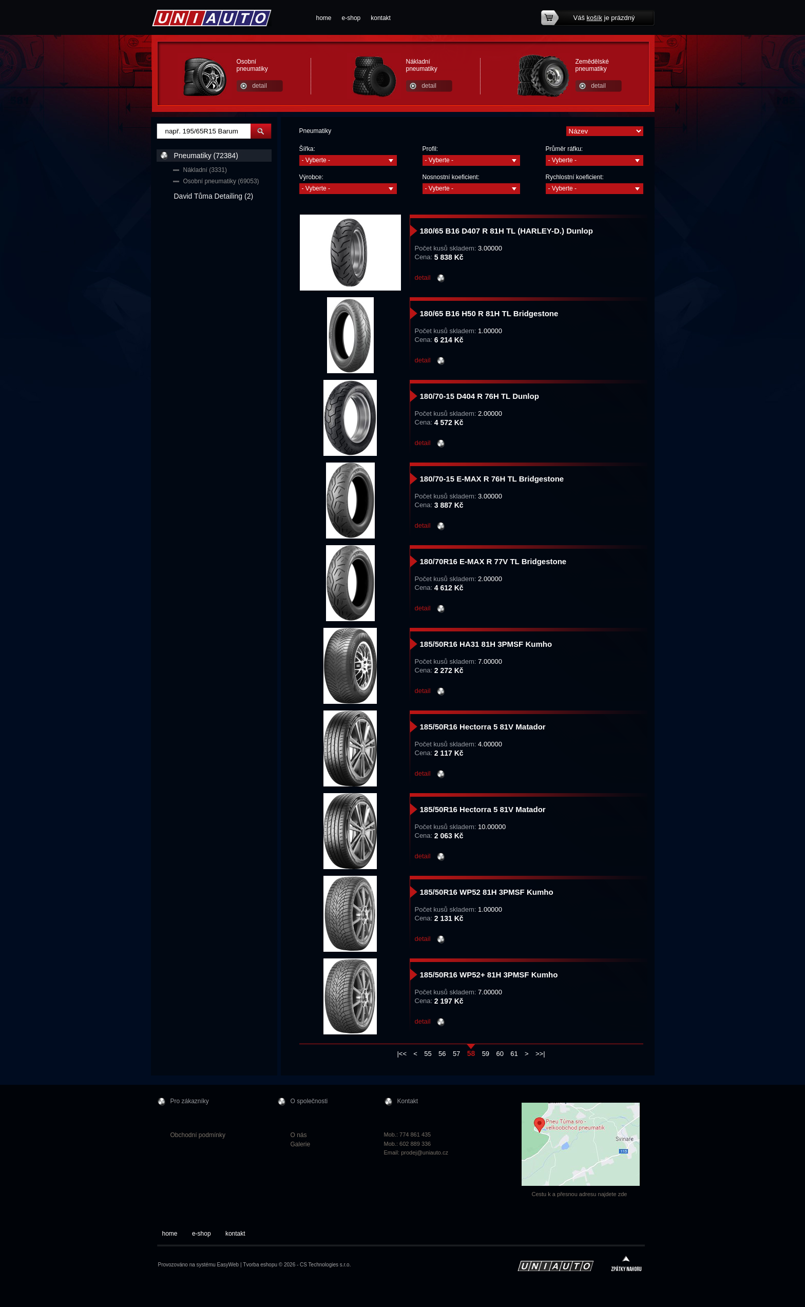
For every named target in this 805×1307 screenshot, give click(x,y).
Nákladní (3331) (205, 170)
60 (499, 1054)
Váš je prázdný (604, 18)
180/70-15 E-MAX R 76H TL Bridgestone (492, 478)
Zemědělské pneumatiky (592, 65)
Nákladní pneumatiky (421, 65)
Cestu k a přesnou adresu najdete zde (579, 1194)
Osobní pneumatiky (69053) (221, 181)
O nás (299, 1135)
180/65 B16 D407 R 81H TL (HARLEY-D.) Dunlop (506, 230)
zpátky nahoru (626, 1265)
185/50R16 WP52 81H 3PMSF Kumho (486, 892)
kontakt (381, 18)
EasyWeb (228, 1264)
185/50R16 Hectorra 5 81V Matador (483, 726)
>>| (540, 1054)
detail (259, 85)
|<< (402, 1054)
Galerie (301, 1144)
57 (456, 1054)
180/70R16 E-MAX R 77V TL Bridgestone (493, 561)
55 (427, 1054)
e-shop (351, 18)
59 (485, 1054)
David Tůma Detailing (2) (214, 196)
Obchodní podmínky (197, 1135)
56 (442, 1054)
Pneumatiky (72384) (206, 155)
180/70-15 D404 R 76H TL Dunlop (479, 396)
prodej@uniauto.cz (424, 1152)
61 (514, 1054)
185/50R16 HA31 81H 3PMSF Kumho (486, 644)
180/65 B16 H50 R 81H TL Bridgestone (489, 313)
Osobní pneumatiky (252, 65)
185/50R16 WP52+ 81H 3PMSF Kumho (489, 974)
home (324, 18)
